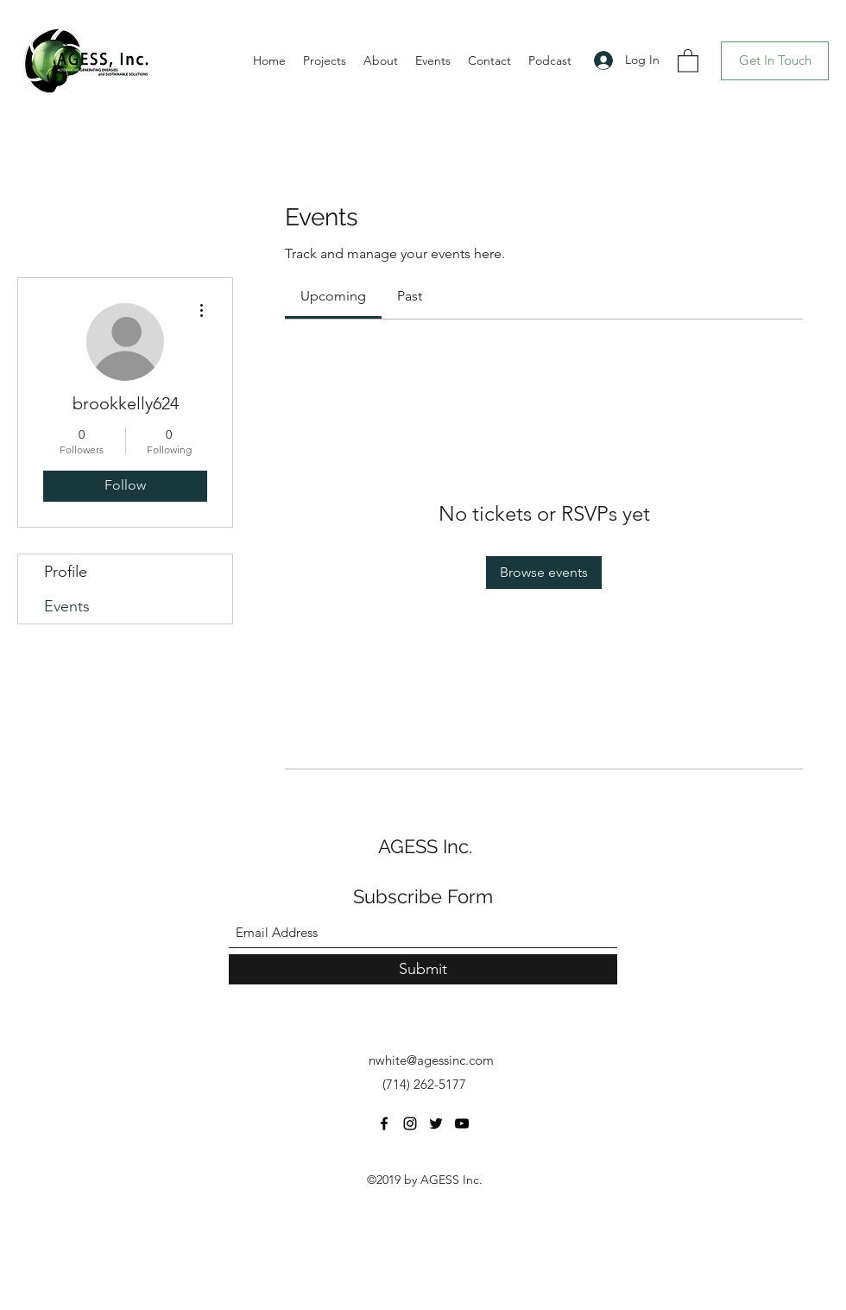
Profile (65, 571)
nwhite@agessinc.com (431, 1060)
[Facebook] (384, 1123)
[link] (333, 296)
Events (67, 606)
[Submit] (423, 969)
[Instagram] (410, 1123)
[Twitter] (436, 1123)
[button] (688, 60)
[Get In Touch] (775, 60)
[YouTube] (461, 1123)
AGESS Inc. (425, 846)
